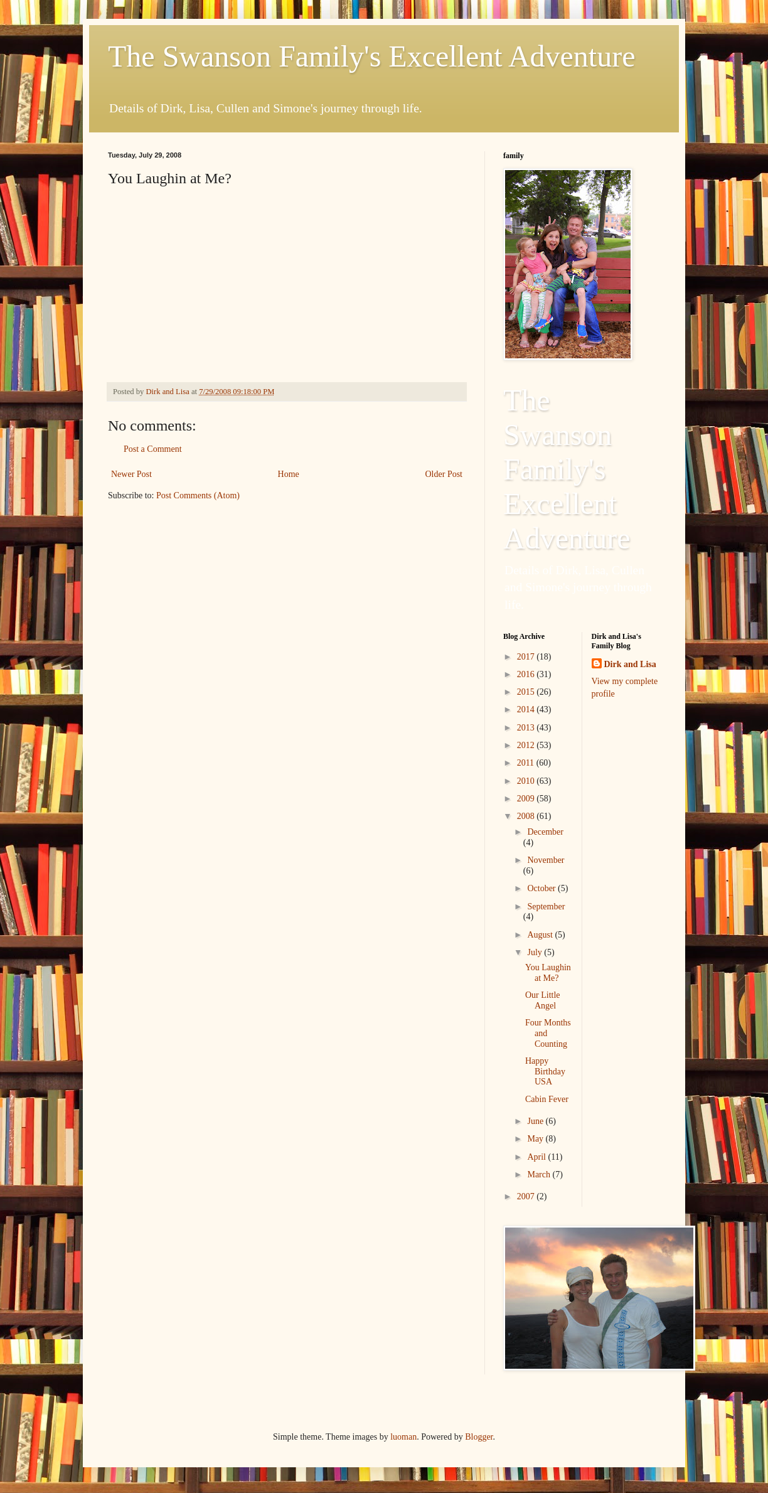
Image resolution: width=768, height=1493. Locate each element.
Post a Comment (153, 449)
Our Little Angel (542, 1000)
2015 (527, 692)
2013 (527, 727)
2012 (527, 745)
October (542, 888)
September (546, 906)
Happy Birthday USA (545, 1071)
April (537, 1157)
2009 (527, 798)
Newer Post (131, 474)
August (541, 934)
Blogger (479, 1437)
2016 (527, 674)
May (536, 1138)
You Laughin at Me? (548, 973)
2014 (527, 709)
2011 (526, 763)
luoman (403, 1437)
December (545, 832)
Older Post (444, 474)
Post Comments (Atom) (198, 495)
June (536, 1121)
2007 (527, 1196)
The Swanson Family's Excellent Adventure (372, 56)
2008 (527, 816)
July (535, 952)
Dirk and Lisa (630, 664)
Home (288, 474)
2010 (527, 781)
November (545, 860)
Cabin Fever (546, 1099)
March (539, 1174)
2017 (527, 656)
